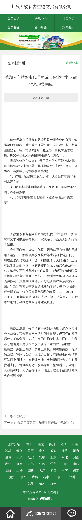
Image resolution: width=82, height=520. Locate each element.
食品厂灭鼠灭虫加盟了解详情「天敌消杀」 (46, 422)
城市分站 (14, 444)
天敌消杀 (22, 139)
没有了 (21, 416)
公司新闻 (13, 27)
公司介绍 (13, 19)
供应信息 (68, 19)
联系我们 (68, 27)
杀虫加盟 (37, 145)
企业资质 (41, 27)
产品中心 (41, 19)
